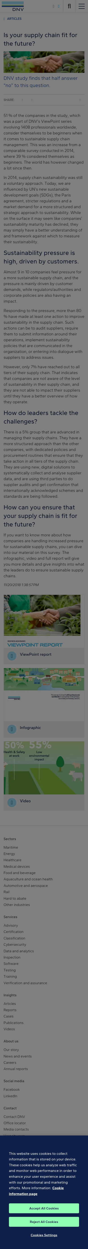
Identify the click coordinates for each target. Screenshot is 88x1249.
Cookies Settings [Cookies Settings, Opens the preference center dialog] (44, 1240)
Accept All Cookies (44, 1213)
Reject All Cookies (44, 1227)
